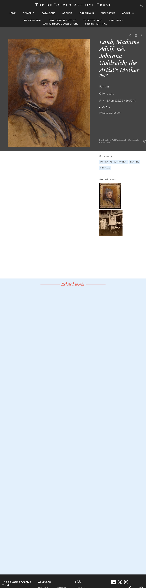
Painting (134, 162)
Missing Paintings (96, 23)
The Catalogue (92, 20)
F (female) (105, 167)
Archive (67, 13)
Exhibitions (87, 13)
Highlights (116, 20)
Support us (108, 13)
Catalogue (48, 13)
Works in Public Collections (60, 23)
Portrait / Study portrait (114, 162)
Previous (130, 35)
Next (141, 35)
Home (12, 13)
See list (136, 35)
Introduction (32, 20)
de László (28, 13)
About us (128, 13)
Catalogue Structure (62, 20)
